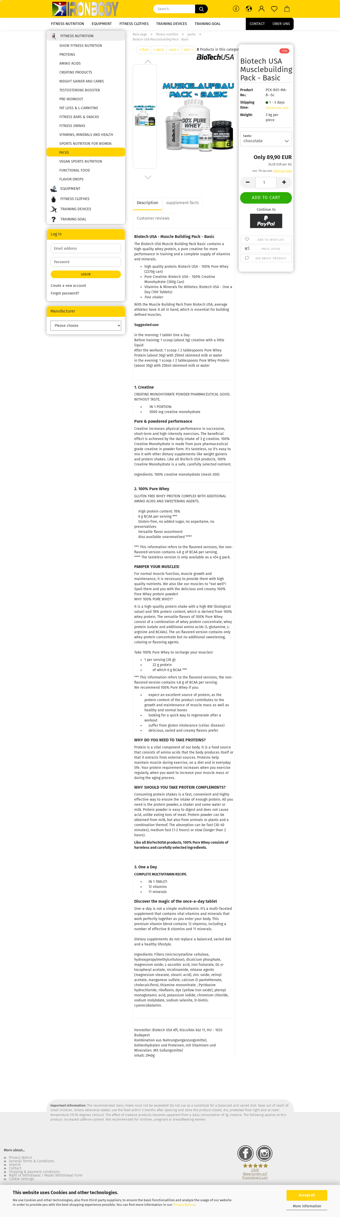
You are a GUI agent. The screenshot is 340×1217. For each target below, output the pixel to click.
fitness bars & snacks (79, 120)
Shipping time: (247, 108)
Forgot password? (65, 296)
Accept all (307, 1195)
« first (143, 53)
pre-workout (71, 102)
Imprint (15, 1168)
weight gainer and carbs (81, 84)
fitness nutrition (67, 23)
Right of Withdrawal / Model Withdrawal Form (46, 1179)
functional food (74, 174)
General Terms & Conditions (31, 1164)
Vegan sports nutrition (80, 165)
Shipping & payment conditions (34, 1175)
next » (174, 53)
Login (86, 277)
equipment (102, 23)
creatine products (75, 76)
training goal (208, 23)
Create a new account (68, 289)
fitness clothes (133, 23)
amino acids (70, 67)
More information (307, 1206)
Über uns (281, 23)
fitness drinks (72, 129)
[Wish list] (274, 9)
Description (147, 206)
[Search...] (201, 9)
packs (64, 156)
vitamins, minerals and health (86, 138)
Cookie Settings (21, 1182)
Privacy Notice (184, 1205)
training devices (171, 23)
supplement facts (182, 206)
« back (158, 53)
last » (188, 53)
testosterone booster (79, 93)
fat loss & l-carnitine (78, 111)
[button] (248, 9)
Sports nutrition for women (85, 147)
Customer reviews (153, 221)
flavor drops (71, 182)
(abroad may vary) (277, 111)
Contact (257, 23)
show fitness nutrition (80, 49)
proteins (67, 58)
